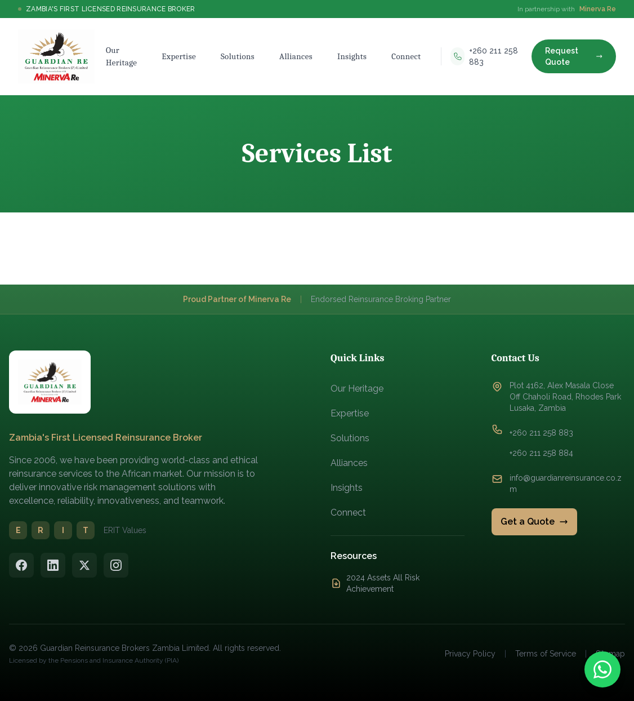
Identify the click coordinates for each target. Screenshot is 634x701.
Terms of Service (545, 653)
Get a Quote (534, 521)
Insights (347, 487)
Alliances (349, 463)
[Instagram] (116, 565)
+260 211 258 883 (541, 432)
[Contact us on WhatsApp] (602, 669)
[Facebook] (21, 565)
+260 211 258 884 (541, 453)
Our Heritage (357, 388)
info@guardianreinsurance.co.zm (566, 483)
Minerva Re (597, 9)
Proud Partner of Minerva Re (237, 299)
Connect (348, 512)
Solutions (350, 438)
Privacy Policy (470, 653)
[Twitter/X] (84, 565)
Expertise (350, 413)
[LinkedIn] (53, 565)
